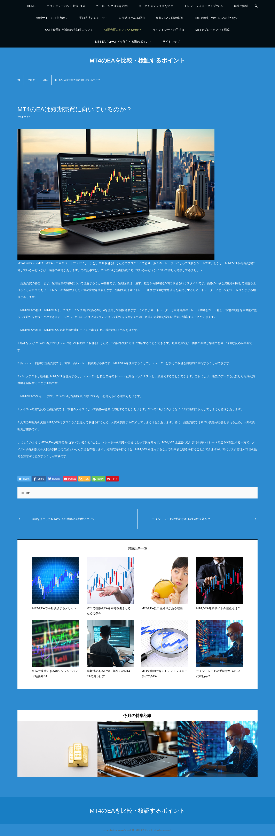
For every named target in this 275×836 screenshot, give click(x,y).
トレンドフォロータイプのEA (203, 6)
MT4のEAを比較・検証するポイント (138, 60)
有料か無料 (241, 6)
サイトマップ (171, 41)
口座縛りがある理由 (132, 17)
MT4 (28, 492)
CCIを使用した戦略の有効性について (69, 29)
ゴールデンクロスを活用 (112, 6)
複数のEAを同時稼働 (169, 17)
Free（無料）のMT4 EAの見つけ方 (216, 17)
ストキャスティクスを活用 (156, 6)
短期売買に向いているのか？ (123, 29)
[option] (57, 749)
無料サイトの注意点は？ (52, 17)
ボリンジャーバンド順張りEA (66, 6)
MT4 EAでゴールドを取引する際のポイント (123, 41)
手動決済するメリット (93, 17)
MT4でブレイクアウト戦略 (212, 29)
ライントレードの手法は (168, 29)
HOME (31, 6)
